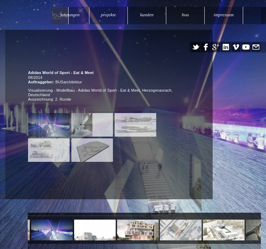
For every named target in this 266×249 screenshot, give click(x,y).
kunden (148, 14)
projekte (110, 14)
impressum (224, 14)
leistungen (72, 14)
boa (186, 14)
